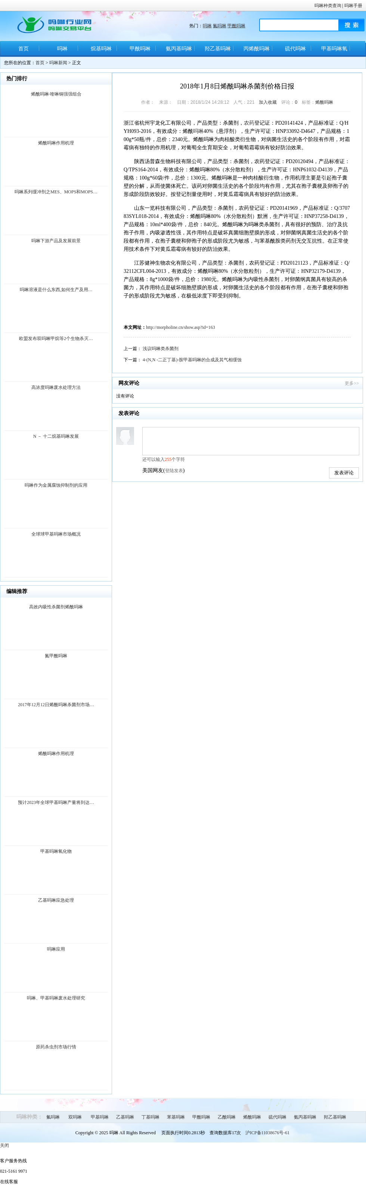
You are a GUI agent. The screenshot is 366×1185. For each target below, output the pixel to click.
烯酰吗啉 (324, 102)
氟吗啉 (219, 25)
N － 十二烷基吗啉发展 (56, 436)
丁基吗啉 (150, 1117)
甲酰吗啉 (236, 25)
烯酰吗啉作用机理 (56, 143)
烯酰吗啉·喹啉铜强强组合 (56, 94)
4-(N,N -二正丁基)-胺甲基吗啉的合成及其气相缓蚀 (192, 359)
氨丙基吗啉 (179, 49)
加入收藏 (268, 102)
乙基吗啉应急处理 (56, 900)
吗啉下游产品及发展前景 (56, 240)
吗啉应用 (56, 949)
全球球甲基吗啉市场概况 (56, 534)
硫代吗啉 (295, 49)
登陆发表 (174, 470)
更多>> (352, 383)
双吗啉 (75, 1117)
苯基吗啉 (176, 1117)
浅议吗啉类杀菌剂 (161, 348)
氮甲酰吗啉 (56, 655)
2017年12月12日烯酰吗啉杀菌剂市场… (56, 704)
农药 (249, 123)
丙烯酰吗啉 (257, 49)
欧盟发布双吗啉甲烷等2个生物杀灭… (56, 338)
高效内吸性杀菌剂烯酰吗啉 (56, 606)
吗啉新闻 (58, 62)
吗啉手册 (353, 5)
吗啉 (207, 25)
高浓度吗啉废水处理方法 (56, 387)
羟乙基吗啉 (218, 49)
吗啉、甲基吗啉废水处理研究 (56, 998)
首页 (23, 49)
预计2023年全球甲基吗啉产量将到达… (56, 802)
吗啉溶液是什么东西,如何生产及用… (56, 289)
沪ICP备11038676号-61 (267, 1132)
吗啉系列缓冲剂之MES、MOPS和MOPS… (56, 191)
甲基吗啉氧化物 (334, 51)
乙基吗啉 (125, 1117)
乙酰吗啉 (227, 1117)
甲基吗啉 (100, 1117)
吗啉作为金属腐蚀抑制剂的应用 (56, 485)
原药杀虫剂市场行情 (56, 1047)
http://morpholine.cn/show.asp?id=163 (180, 327)
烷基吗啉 (101, 49)
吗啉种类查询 (327, 5)
